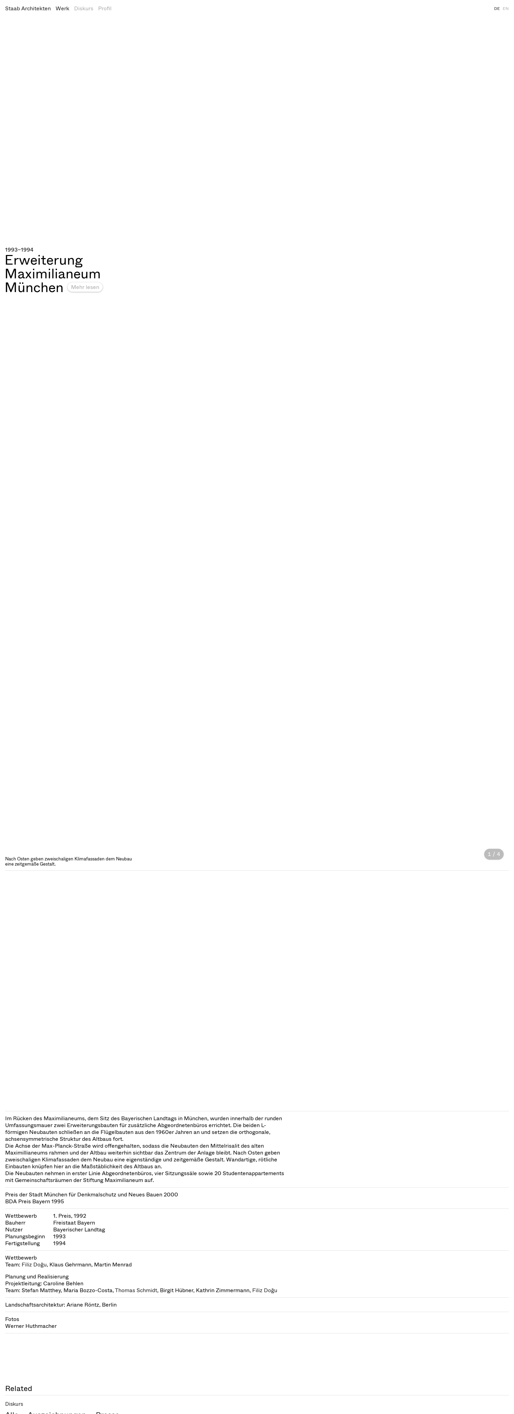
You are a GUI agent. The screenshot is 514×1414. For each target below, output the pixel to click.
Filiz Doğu (34, 1264)
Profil (105, 8)
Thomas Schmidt (136, 1290)
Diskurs (83, 8)
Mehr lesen (85, 287)
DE (497, 8)
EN (506, 8)
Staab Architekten (28, 8)
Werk (62, 8)
